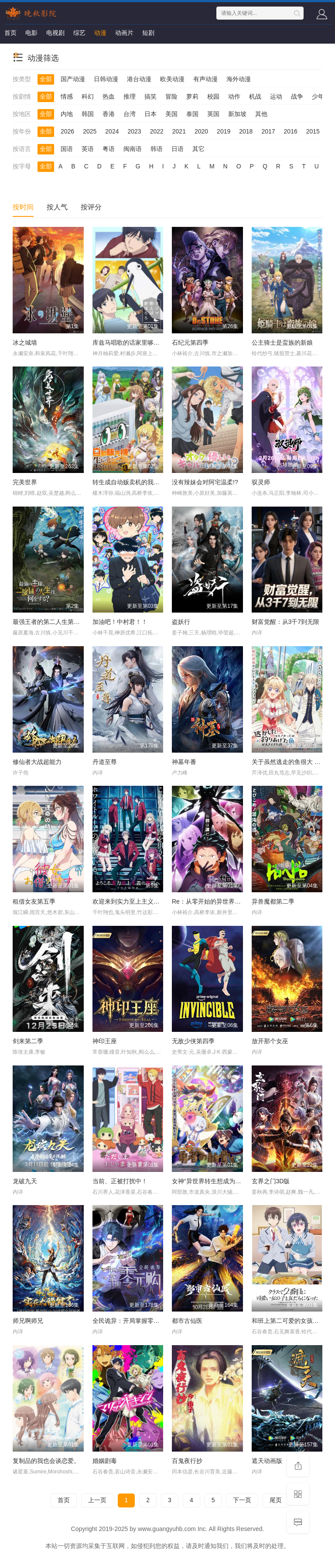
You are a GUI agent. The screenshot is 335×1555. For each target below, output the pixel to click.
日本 (150, 113)
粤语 (109, 148)
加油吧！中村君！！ (119, 621)
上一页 (97, 1500)
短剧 (148, 32)
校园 (213, 96)
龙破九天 (25, 1181)
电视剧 (55, 32)
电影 (31, 32)
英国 (213, 113)
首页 (10, 32)
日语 (177, 148)
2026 (67, 131)
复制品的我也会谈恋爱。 (46, 1460)
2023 (134, 131)
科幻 (88, 96)
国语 (67, 148)
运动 (276, 96)
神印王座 (104, 1041)
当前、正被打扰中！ (119, 1181)
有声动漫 (205, 78)
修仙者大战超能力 (37, 761)
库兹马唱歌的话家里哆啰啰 (129, 342)
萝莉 (192, 96)
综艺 (79, 32)
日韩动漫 (106, 78)
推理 (129, 96)
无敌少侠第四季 (193, 1041)
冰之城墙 (25, 342)
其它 (198, 148)
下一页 (242, 1500)
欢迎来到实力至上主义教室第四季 (138, 901)
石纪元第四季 (190, 342)
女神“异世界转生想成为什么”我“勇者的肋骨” (231, 1181)
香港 (109, 113)
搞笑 (150, 96)
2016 (290, 131)
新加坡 (237, 113)
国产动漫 (73, 78)
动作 (234, 96)
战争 (297, 96)
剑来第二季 (28, 1041)
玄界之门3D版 (271, 1181)
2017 (268, 131)
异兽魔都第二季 (273, 901)
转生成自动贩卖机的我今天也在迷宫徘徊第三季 (156, 482)
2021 (179, 131)
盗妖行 (181, 621)
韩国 (88, 113)
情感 (67, 96)
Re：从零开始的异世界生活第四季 (218, 901)
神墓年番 (184, 761)
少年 (318, 96)
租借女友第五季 (34, 901)
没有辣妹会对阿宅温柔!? (205, 482)
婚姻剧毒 (104, 1460)
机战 (255, 96)
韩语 (156, 148)
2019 (223, 131)
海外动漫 (238, 78)
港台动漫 (139, 78)
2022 (157, 131)
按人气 (57, 207)
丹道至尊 (104, 761)
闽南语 (132, 148)
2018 (246, 131)
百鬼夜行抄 (187, 1460)
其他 (261, 113)
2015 (313, 131)
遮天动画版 (267, 1460)
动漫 (100, 32)
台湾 (129, 113)
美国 (171, 113)
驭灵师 (261, 482)
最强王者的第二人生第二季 (49, 621)
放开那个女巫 (270, 1041)
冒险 (171, 96)
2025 (89, 131)
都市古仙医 (187, 1320)
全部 (46, 78)
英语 (88, 148)
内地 (67, 113)
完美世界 (25, 482)
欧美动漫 (172, 78)
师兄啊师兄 (28, 1320)
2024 (112, 131)
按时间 (23, 207)
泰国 (192, 113)
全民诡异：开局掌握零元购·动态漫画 (142, 1320)
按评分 (91, 207)
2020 (201, 131)
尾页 (276, 1500)
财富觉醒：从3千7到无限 (286, 621)
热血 (109, 96)
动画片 (124, 32)
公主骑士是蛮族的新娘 (282, 342)
